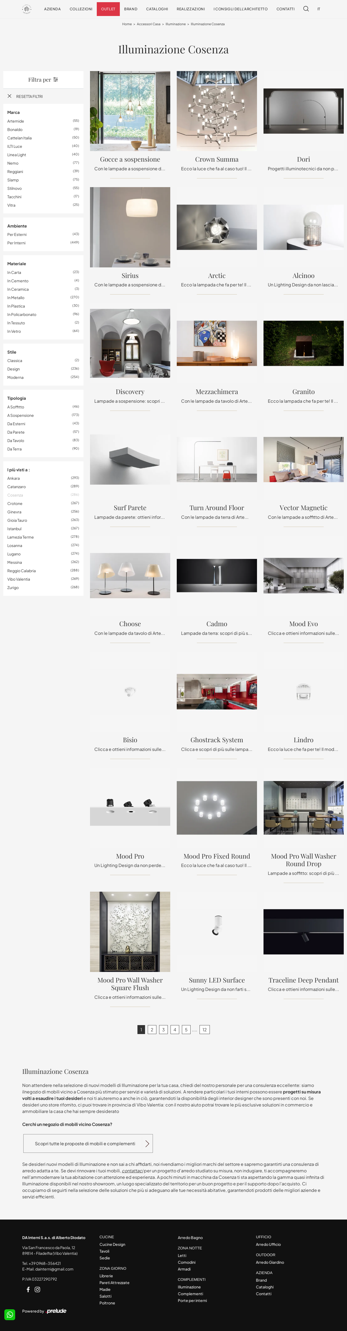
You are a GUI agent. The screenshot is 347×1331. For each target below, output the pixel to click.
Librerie (106, 1275)
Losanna (14, 545)
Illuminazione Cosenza (208, 24)
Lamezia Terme (20, 537)
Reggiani (15, 171)
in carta (14, 272)
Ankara (13, 478)
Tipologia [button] (16, 398)
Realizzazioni (191, 9)
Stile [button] (11, 351)
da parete (16, 432)
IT (318, 9)
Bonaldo (15, 129)
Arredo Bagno (190, 1237)
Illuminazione (176, 24)
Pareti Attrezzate (114, 1282)
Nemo (12, 163)
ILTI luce (14, 146)
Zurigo (13, 587)
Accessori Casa (148, 24)
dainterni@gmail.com (54, 1269)
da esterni (16, 423)
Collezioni (81, 9)
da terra (14, 448)
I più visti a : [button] (18, 469)
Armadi (184, 1268)
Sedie (104, 1257)
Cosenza (15, 495)
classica (14, 360)
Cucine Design (112, 1244)
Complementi (190, 1293)
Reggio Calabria (21, 570)
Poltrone (107, 1302)
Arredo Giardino (270, 1262)
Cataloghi (157, 9)
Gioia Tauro (17, 520)
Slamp (13, 179)
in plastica (16, 305)
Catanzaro (16, 486)
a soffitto (15, 406)
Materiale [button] (16, 263)
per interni (16, 243)
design (13, 369)
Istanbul (14, 528)
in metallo (15, 297)
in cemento (17, 280)
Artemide (15, 121)
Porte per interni (192, 1300)
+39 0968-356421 (45, 1263)
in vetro (14, 331)
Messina (14, 562)
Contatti (286, 9)
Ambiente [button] (17, 225)
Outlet (108, 9)
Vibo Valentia (18, 579)
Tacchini (14, 196)
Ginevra (14, 512)
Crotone (15, 503)
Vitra (11, 205)
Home (127, 24)
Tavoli (104, 1251)
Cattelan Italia (19, 137)
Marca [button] (13, 112)
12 (205, 1030)
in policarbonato (21, 314)
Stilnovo (14, 188)
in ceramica (18, 289)
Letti (182, 1255)
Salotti (105, 1296)
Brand (130, 9)
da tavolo (15, 440)
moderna (15, 377)
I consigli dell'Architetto (241, 9)
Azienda (52, 9)
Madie (105, 1289)
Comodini (186, 1262)
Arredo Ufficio (268, 1244)
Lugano (14, 554)
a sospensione (20, 415)
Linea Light (16, 154)
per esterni (17, 234)
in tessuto (16, 322)
